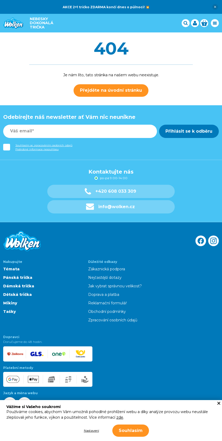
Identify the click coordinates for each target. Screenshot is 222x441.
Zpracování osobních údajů (112, 320)
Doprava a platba (103, 294)
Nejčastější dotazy (105, 277)
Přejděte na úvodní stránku (111, 90)
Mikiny (10, 303)
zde (119, 417)
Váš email (21, 130)
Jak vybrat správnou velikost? (115, 286)
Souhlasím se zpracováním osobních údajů (43, 145)
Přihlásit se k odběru (188, 131)
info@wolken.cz (110, 206)
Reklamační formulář (107, 303)
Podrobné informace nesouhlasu (37, 149)
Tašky (9, 311)
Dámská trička (18, 286)
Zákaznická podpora (106, 269)
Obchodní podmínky (107, 311)
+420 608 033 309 (110, 191)
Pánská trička (17, 277)
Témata (11, 269)
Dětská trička (17, 294)
